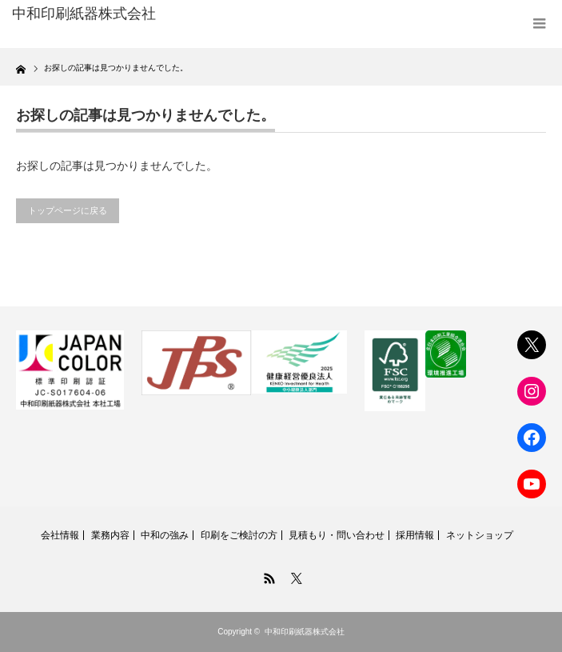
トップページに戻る (67, 210)
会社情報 (60, 535)
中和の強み (165, 535)
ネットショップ (479, 535)
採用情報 (415, 535)
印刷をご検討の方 (239, 535)
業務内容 (110, 535)
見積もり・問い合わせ (337, 535)
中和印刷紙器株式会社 (305, 631)
